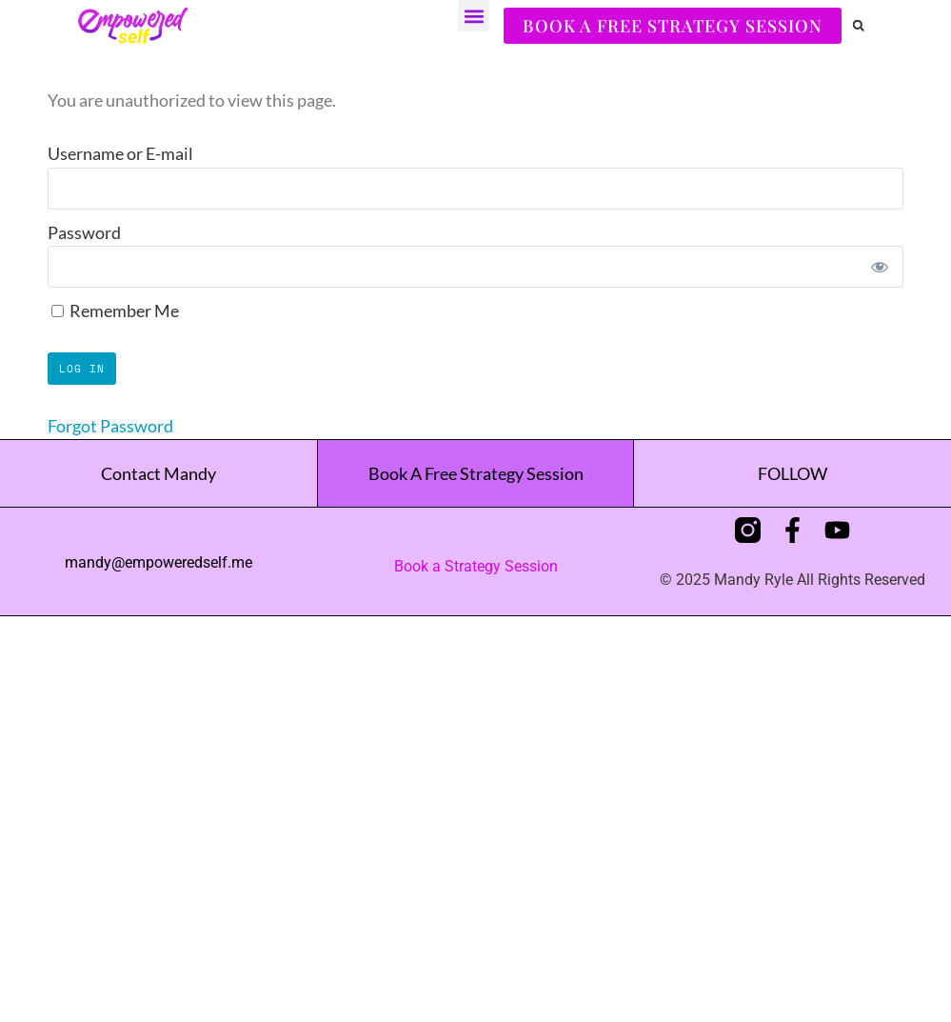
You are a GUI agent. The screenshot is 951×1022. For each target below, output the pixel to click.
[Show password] (879, 267)
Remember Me (115, 310)
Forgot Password (110, 425)
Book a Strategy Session (476, 566)
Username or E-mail (120, 153)
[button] (473, 15)
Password (84, 232)
